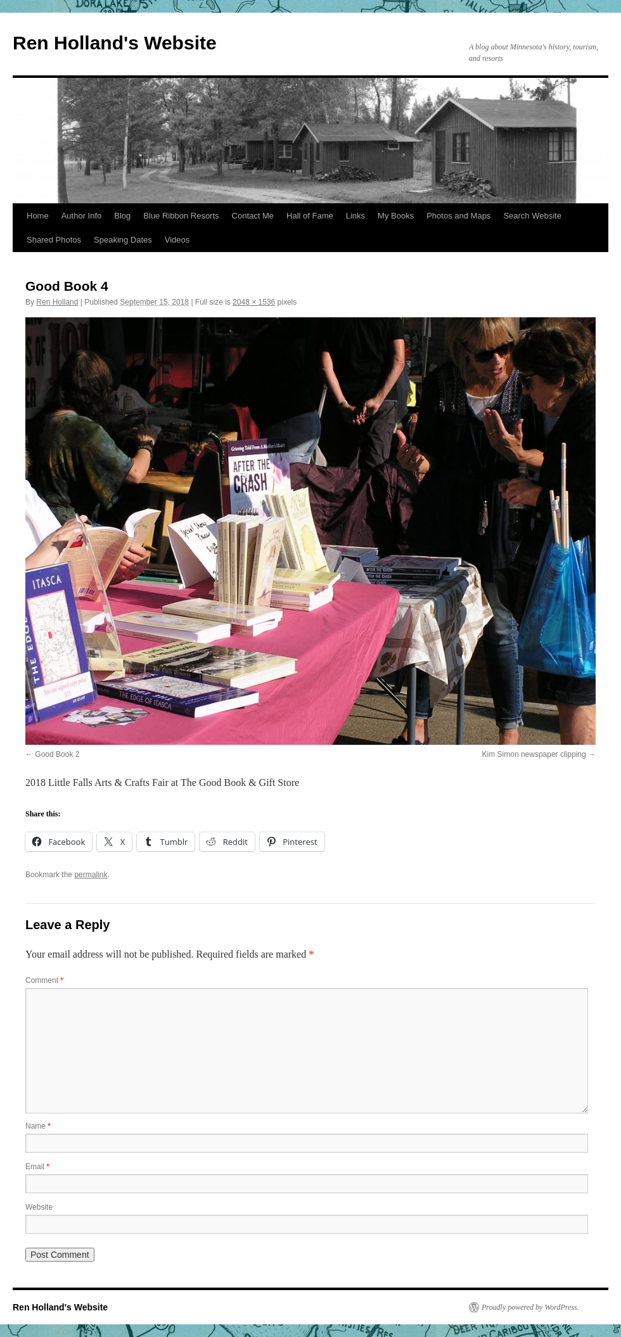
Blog (122, 215)
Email (37, 1166)
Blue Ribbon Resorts (181, 215)
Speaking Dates (123, 239)
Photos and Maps (458, 215)
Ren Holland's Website (115, 42)
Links (355, 215)
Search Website (532, 215)
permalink (90, 874)
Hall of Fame (309, 215)
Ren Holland (57, 302)
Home (38, 215)
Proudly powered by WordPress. (530, 1307)
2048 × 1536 (254, 302)
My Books (396, 215)
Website (39, 1207)
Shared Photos (54, 239)
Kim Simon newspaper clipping (534, 754)
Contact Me (253, 215)
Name (38, 1126)
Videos (177, 239)
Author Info (81, 215)
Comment (44, 980)
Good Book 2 (57, 754)
